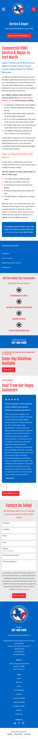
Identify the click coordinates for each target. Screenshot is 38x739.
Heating (18, 694)
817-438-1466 (19, 342)
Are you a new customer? (11, 555)
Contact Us (8, 370)
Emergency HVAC (19, 706)
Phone (5, 536)
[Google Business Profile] (15, 723)
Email (4, 542)
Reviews (19, 710)
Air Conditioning (19, 690)
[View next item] (7, 487)
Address (5, 548)
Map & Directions (19, 669)
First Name (6, 523)
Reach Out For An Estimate (19, 36)
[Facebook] (19, 723)
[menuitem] (19, 253)
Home (19, 678)
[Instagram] (23, 723)
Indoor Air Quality (19, 702)
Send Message (19, 595)
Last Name (6, 529)
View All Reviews (10, 493)
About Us (19, 682)
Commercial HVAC (19, 698)
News (19, 686)
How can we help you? (10, 561)
